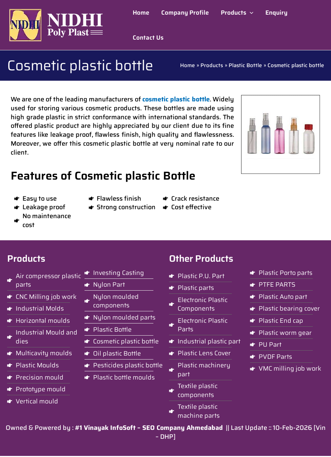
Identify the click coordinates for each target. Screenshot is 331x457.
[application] (249, 12)
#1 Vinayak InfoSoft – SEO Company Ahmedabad (149, 429)
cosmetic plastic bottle (176, 99)
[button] (237, 12)
